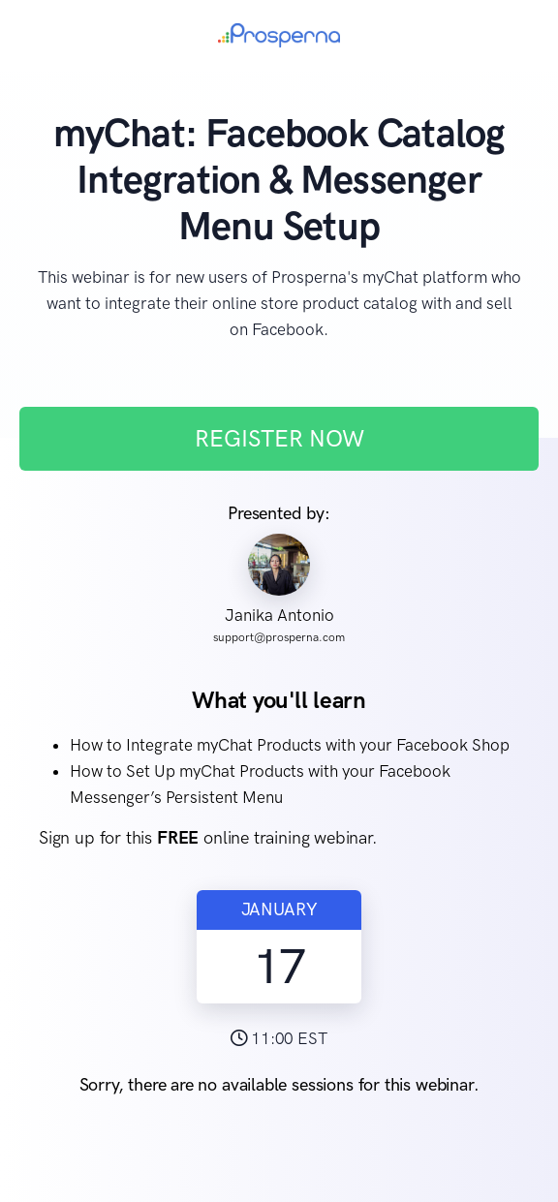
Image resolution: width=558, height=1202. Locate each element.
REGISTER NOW (279, 438)
